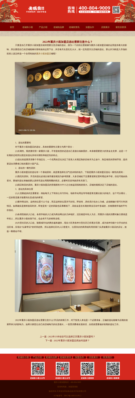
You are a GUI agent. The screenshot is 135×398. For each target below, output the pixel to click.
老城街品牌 (58, 27)
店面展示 (105, 27)
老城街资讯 (74, 27)
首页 (12, 27)
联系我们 (107, 357)
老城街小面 (27, 27)
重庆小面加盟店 (43, 53)
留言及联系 (121, 27)
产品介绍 (43, 27)
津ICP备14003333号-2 (72, 396)
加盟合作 (90, 27)
